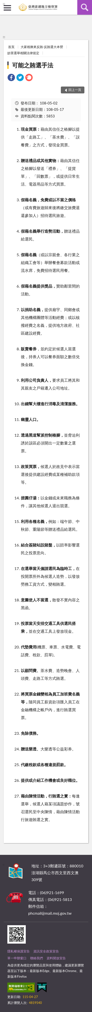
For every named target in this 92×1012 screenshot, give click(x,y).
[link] (11, 78)
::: (4, 4)
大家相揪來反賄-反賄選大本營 (42, 47)
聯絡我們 (36, 958)
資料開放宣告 (56, 958)
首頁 (11, 47)
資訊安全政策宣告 (46, 951)
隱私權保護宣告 (18, 951)
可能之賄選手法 (32, 65)
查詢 (84, 7)
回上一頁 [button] (74, 90)
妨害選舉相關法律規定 (23, 53)
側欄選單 (7, 8)
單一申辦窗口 (16, 958)
